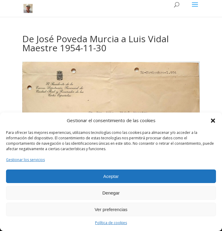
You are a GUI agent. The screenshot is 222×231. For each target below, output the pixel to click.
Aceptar (111, 176)
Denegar (111, 192)
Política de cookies (111, 222)
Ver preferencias (110, 209)
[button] (213, 121)
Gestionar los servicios (25, 159)
